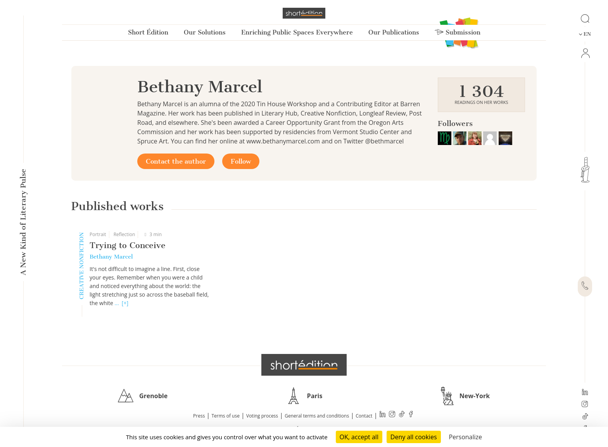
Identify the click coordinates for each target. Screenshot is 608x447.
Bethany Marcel (111, 256)
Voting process (262, 415)
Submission (457, 32)
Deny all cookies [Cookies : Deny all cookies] (413, 437)
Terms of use (226, 415)
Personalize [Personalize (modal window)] (465, 437)
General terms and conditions (317, 415)
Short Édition (148, 32)
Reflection (124, 234)
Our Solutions (205, 32)
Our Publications (393, 32)
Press (199, 415)
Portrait (98, 234)
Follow (241, 161)
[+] (125, 303)
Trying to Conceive (128, 245)
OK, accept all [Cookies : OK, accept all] (359, 437)
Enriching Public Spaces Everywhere (297, 32)
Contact (364, 415)
